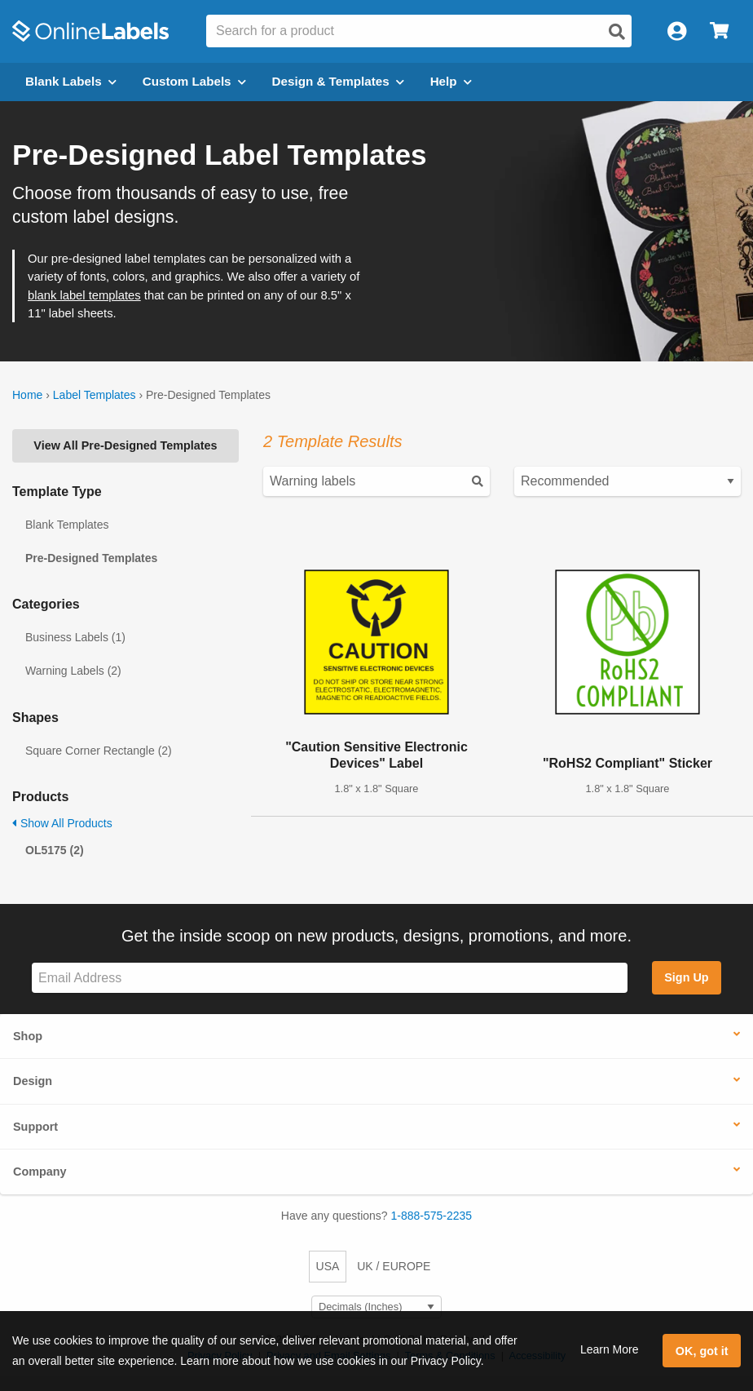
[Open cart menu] (719, 31)
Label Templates (94, 394)
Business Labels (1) (75, 637)
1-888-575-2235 (432, 1215)
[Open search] (617, 32)
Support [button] (35, 1126)
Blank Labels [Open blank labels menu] (71, 81)
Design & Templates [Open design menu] (338, 81)
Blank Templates (66, 524)
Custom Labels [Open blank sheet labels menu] (194, 81)
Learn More (609, 1349)
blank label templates (84, 295)
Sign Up (686, 977)
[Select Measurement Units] (376, 1307)
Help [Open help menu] (451, 81)
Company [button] (40, 1171)
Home (27, 394)
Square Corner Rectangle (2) (98, 750)
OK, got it (702, 1351)
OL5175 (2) (54, 850)
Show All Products (62, 823)
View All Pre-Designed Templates (125, 445)
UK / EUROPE (393, 1266)
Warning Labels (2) (73, 670)
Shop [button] (27, 1036)
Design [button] (32, 1081)
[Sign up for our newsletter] (330, 978)
